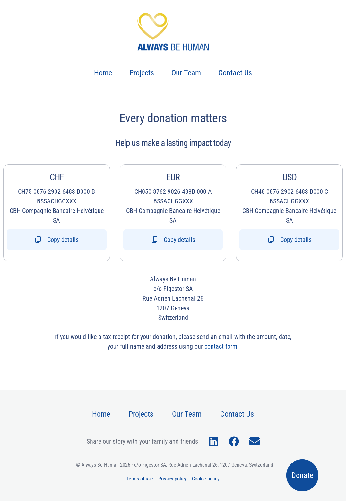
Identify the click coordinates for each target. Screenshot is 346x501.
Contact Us (235, 72)
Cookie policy (206, 479)
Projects (141, 72)
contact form (220, 346)
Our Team (186, 72)
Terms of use (139, 479)
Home (103, 72)
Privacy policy (172, 479)
